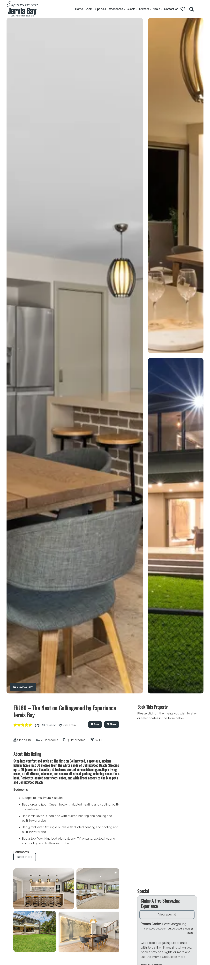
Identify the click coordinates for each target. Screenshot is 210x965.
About (156, 9)
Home (79, 9)
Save (95, 724)
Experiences (115, 9)
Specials (100, 9)
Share (112, 724)
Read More (24, 856)
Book (88, 9)
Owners (144, 9)
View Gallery (23, 686)
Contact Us (171, 9)
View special (167, 926)
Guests (131, 9)
